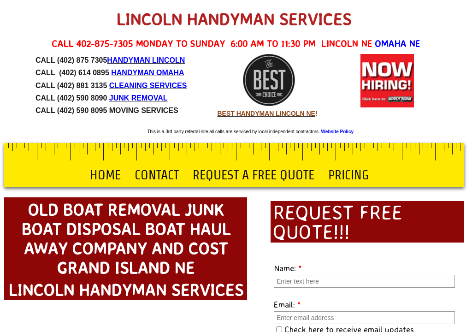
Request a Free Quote (253, 175)
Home (105, 175)
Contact (157, 175)
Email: (287, 304)
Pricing (348, 175)
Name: (288, 268)
